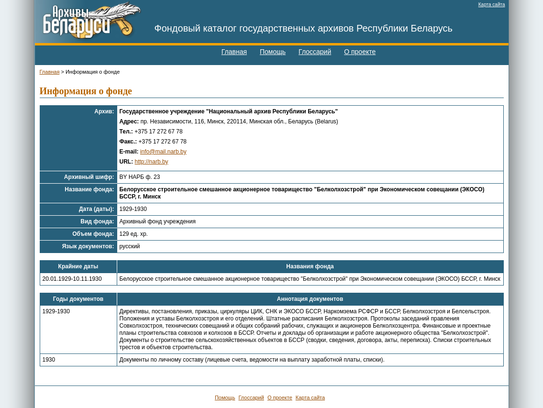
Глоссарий (315, 51)
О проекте (360, 51)
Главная (234, 51)
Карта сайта (491, 4)
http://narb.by (151, 161)
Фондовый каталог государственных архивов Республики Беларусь (304, 28)
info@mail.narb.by (163, 151)
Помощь (273, 51)
